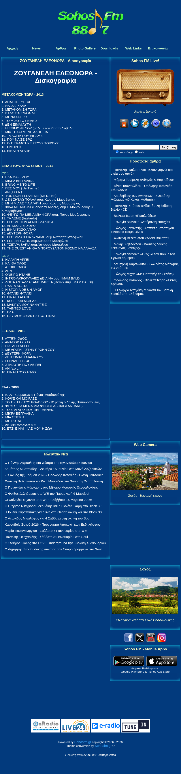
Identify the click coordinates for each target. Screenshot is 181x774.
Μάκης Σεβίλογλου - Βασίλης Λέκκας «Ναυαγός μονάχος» (139, 246)
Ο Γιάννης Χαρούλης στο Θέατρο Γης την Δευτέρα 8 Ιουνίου (48, 462)
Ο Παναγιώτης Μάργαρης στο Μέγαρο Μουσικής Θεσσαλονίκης (51, 487)
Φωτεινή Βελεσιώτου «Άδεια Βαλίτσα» (141, 238)
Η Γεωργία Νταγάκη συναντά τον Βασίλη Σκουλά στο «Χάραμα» (142, 292)
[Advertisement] (145, 372)
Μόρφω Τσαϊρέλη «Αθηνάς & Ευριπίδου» (144, 179)
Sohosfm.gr (82, 742)
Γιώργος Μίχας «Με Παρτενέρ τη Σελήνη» (144, 274)
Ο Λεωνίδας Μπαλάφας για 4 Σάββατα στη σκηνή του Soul (47, 518)
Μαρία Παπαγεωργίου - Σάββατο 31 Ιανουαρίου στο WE (46, 530)
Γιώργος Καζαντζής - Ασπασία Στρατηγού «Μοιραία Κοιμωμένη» (142, 230)
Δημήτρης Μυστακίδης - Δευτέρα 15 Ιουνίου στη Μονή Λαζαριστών (53, 469)
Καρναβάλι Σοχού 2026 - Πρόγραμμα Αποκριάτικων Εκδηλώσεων (52, 524)
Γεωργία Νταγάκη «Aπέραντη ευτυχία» (142, 222)
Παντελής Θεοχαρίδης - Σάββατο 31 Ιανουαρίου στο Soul (46, 537)
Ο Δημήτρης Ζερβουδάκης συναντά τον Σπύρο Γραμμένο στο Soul (53, 549)
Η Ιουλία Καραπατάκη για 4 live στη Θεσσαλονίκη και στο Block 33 (53, 512)
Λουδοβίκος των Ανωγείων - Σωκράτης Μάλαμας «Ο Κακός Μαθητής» (140, 197)
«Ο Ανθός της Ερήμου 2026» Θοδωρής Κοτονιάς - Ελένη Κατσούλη (54, 475)
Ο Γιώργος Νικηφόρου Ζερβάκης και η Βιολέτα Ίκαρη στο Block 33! (53, 506)
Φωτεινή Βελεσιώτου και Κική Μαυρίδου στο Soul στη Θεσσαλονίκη (54, 481)
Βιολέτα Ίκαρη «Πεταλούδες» (135, 215)
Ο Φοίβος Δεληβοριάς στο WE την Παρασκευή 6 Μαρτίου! (47, 493)
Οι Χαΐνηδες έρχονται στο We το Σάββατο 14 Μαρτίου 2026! (48, 500)
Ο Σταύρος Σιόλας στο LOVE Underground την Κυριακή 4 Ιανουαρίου (55, 543)
